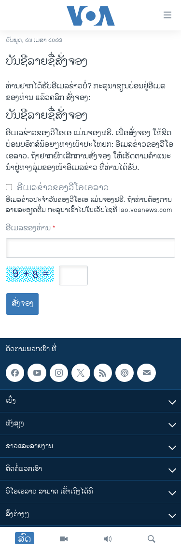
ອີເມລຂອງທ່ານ (30, 228)
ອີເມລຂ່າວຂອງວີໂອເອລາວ (63, 188)
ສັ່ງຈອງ (23, 303)
